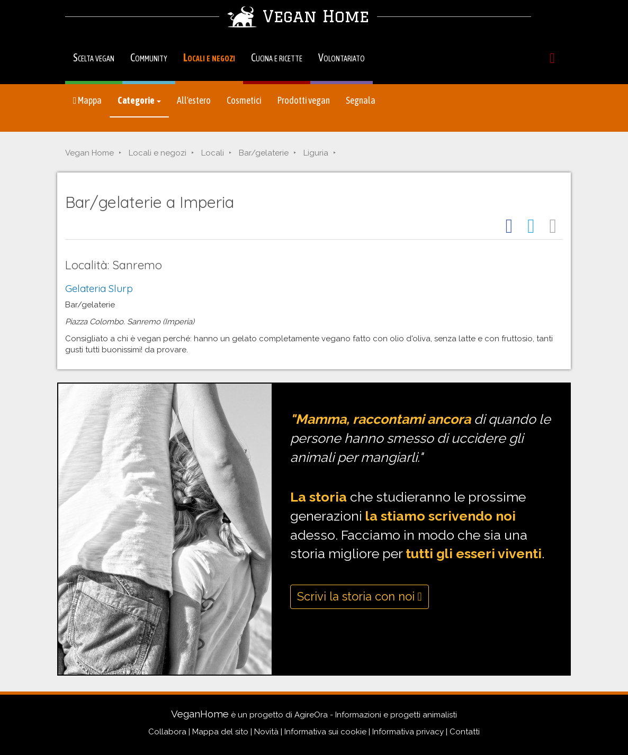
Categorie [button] (139, 100)
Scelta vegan (93, 57)
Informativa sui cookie (325, 731)
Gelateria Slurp (99, 288)
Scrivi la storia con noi (359, 596)
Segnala (360, 100)
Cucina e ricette (276, 57)
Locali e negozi (209, 57)
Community (148, 57)
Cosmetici (244, 100)
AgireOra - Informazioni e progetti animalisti (375, 715)
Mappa (87, 100)
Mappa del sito (220, 731)
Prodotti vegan (303, 100)
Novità (266, 731)
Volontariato (341, 57)
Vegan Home (89, 153)
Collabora (167, 731)
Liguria (315, 153)
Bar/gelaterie (264, 153)
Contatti (465, 731)
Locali (212, 153)
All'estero (194, 100)
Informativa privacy (408, 731)
